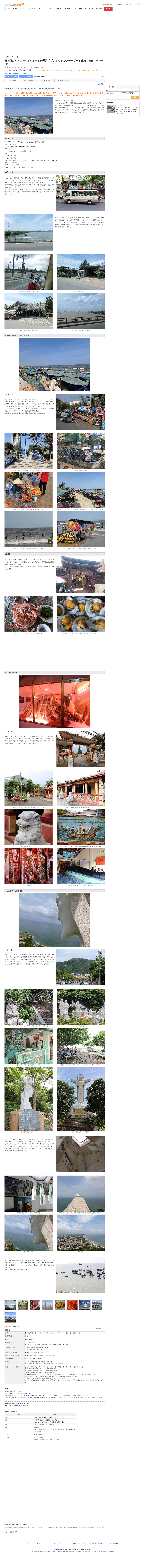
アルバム (38, 88)
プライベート (23, 1524)
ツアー (78, 1551)
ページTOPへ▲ (100, 1328)
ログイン (105, 4)
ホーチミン (7, 70)
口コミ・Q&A (18, 88)
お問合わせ (110, 1551)
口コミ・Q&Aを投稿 (11, 76)
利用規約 (47, 1551)
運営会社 (41, 1551)
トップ (8, 9)
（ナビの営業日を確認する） (86, 1374)
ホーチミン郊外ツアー (20, 70)
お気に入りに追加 (39, 77)
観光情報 (68, 9)
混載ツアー (15, 1524)
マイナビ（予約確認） (116, 4)
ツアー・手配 (78, 9)
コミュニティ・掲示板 (110, 1543)
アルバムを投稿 (26, 76)
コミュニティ (89, 9)
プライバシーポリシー (58, 1551)
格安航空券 (99, 9)
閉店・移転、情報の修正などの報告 (15, 73)
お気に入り (56, 88)
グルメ (22, 9)
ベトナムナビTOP (32, 1543)
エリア (15, 9)
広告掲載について (87, 1551)
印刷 (103, 84)
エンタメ (59, 9)
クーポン (108, 9)
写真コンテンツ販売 (100, 1551)
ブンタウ (119, 105)
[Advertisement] (72, 17)
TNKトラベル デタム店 (26, 1395)
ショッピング (31, 9)
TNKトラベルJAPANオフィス (13, 1406)
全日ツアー (32, 70)
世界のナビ (33, 1551)
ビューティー (42, 9)
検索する (134, 97)
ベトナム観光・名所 (94, 1543)
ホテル (52, 9)
